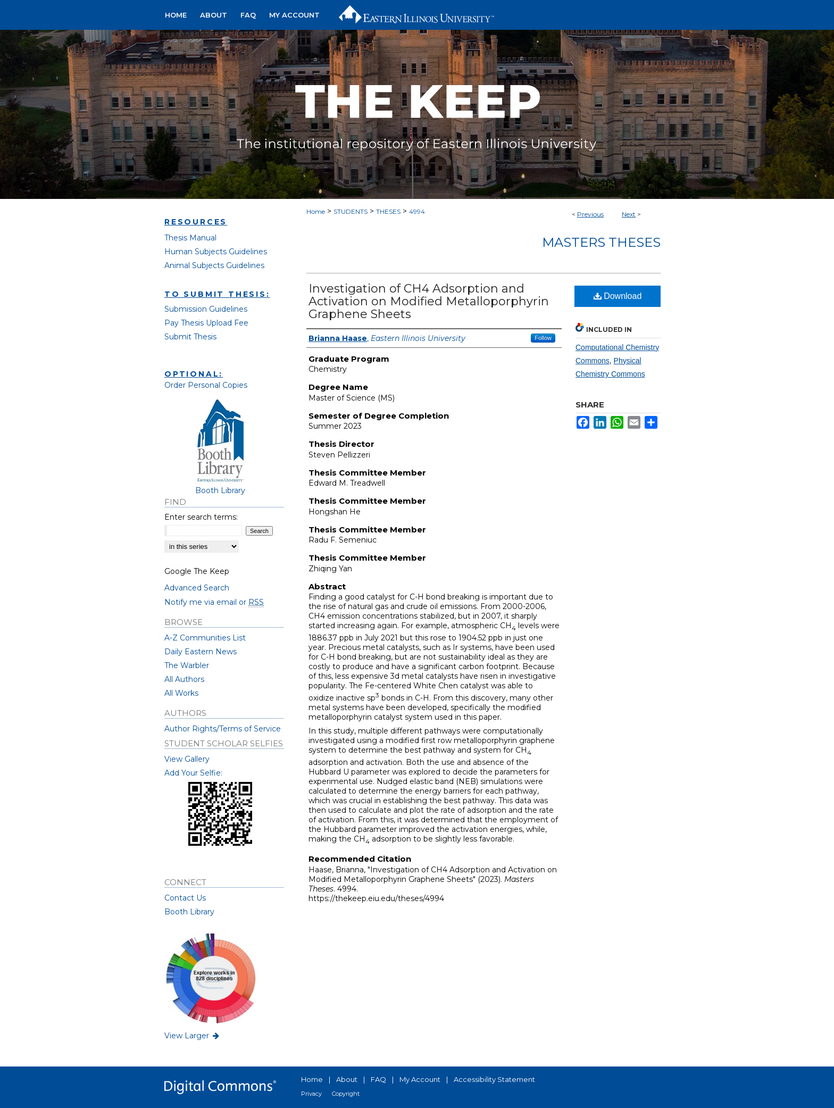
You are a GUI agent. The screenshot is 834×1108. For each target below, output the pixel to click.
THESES (388, 211)
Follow (543, 338)
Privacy (311, 1093)
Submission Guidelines (205, 309)
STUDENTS (350, 211)
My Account (419, 1079)
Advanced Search (196, 588)
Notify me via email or (214, 602)
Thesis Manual (190, 238)
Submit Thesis (190, 336)
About (346, 1079)
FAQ (378, 1079)
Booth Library (189, 912)
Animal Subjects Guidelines (214, 265)
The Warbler (186, 665)
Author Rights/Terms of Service (222, 729)
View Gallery (187, 759)
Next (629, 214)
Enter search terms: (201, 517)
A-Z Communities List (205, 638)
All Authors (184, 679)
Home (315, 211)
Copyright (346, 1093)
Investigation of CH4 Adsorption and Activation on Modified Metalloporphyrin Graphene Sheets (428, 301)
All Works (181, 693)
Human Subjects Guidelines (215, 251)
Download (618, 296)
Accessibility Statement (494, 1079)
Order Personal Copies (205, 385)
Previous (590, 214)
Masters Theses (601, 242)
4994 (417, 211)
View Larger (192, 1035)
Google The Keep (196, 571)
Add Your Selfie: (193, 773)
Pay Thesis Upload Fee (206, 323)
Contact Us (185, 898)
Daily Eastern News (200, 651)
